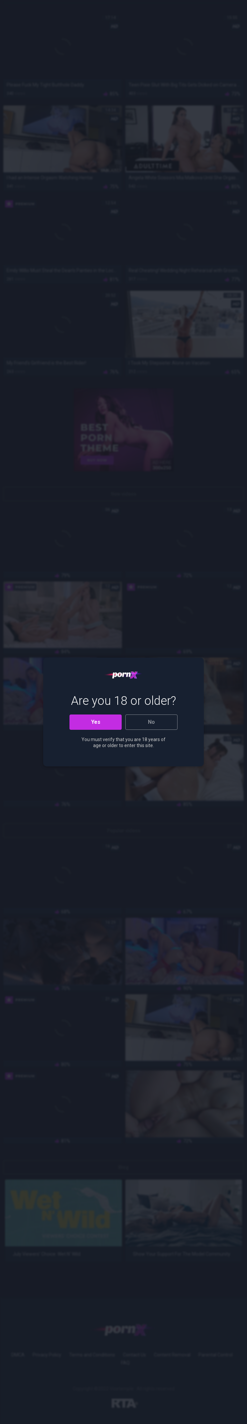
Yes (95, 722)
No (151, 722)
